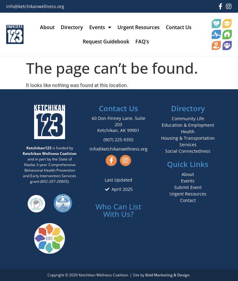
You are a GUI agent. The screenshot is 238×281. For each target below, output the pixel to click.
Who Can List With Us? (118, 210)
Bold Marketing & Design (167, 275)
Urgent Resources (138, 27)
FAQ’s (142, 41)
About (47, 27)
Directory (72, 27)
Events (100, 27)
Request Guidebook (106, 41)
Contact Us (179, 27)
